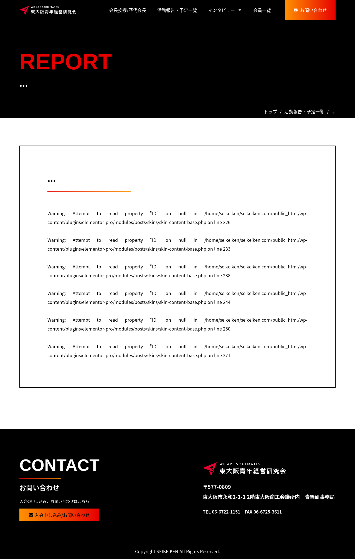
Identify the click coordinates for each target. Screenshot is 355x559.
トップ (270, 111)
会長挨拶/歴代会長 (127, 10)
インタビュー (225, 10)
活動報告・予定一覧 (177, 10)
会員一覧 (262, 10)
